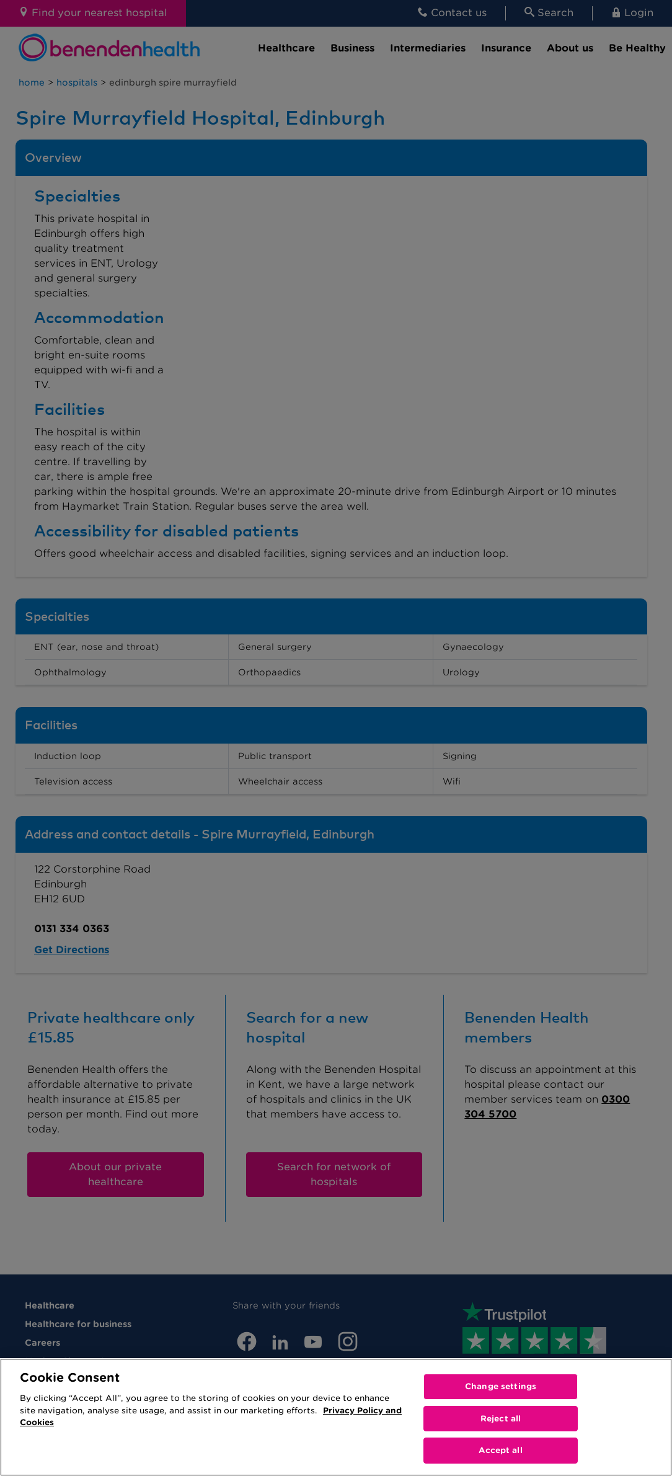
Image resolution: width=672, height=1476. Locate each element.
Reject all (500, 1418)
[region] (336, 1417)
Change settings (500, 1386)
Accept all (500, 1450)
